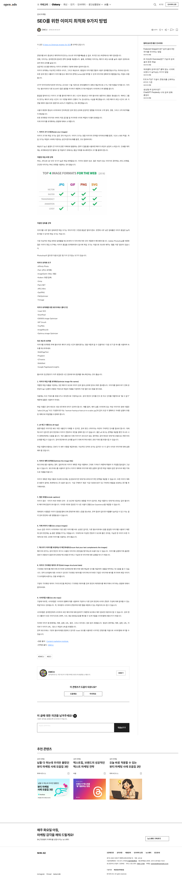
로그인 (161, 4)
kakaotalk (57, 874)
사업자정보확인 (132, 861)
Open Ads (10, 5)
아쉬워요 (93, 694)
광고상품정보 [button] (94, 4)
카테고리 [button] (42, 4)
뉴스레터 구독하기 (157, 839)
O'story (56, 4)
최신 (65, 4)
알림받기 (121, 673)
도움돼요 (73, 694)
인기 (72, 4)
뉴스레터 (148, 853)
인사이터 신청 (172, 4)
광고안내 (157, 853)
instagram (41, 874)
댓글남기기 (122, 727)
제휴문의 (128, 853)
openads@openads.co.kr (159, 864)
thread (48, 874)
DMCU (51, 645)
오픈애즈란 (110, 853)
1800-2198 (141, 864)
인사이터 (81, 4)
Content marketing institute (58, 641)
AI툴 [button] (106, 4)
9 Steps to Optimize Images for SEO (57, 45)
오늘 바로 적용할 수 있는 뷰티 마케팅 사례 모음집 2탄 (125, 764)
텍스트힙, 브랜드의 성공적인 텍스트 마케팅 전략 (89, 764)
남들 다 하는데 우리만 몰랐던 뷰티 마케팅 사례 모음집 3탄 (53, 764)
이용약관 (109, 870)
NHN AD (41, 853)
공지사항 (119, 853)
